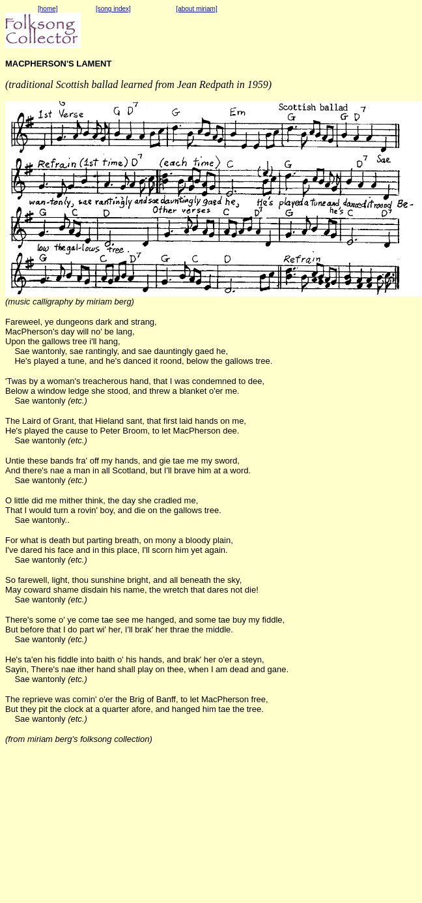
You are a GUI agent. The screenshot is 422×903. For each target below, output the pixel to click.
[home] (48, 8)
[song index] (113, 8)
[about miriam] (196, 8)
